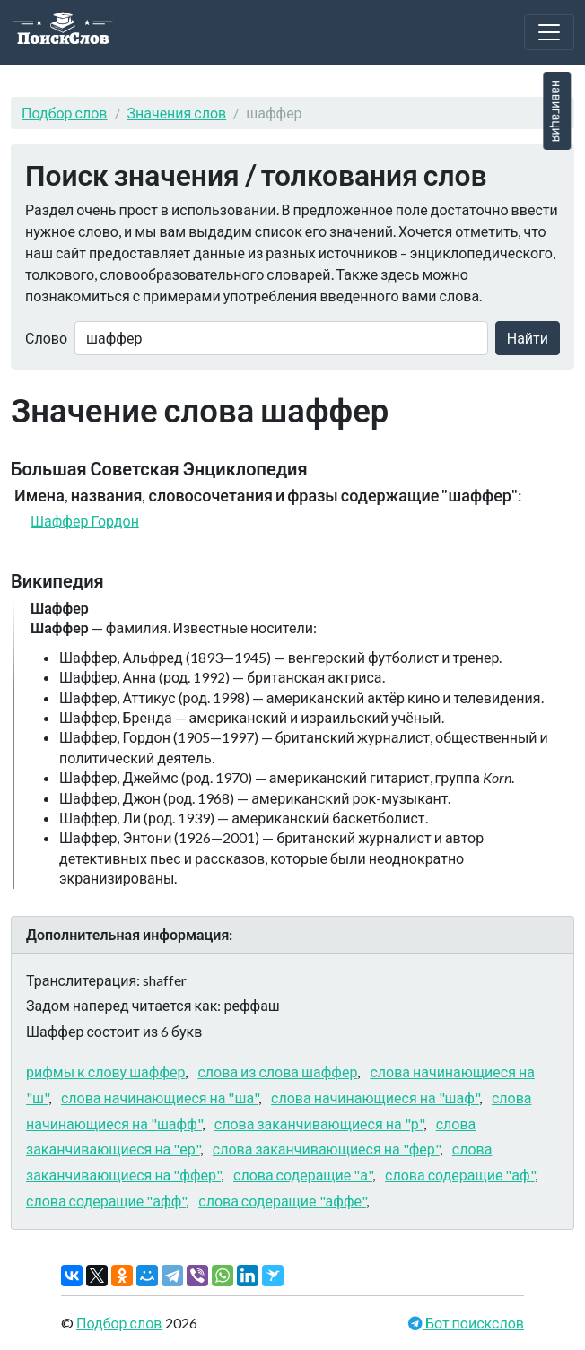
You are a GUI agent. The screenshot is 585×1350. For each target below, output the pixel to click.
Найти (527, 337)
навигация (556, 111)
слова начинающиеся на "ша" (159, 1097)
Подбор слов (65, 112)
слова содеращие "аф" (460, 1174)
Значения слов (177, 112)
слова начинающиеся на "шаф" (375, 1097)
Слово (46, 337)
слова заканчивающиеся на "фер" (326, 1148)
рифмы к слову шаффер (105, 1071)
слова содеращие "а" (302, 1174)
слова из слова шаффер (277, 1071)
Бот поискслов (473, 1322)
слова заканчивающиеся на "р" (318, 1123)
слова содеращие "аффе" (282, 1200)
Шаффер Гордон (85, 520)
